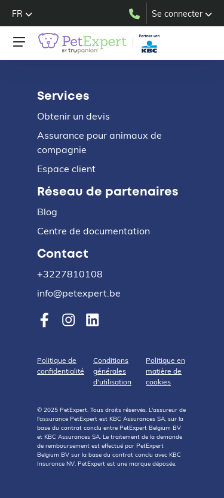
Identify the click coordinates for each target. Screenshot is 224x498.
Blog (47, 212)
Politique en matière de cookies (165, 371)
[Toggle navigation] (19, 42)
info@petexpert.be (79, 293)
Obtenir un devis (73, 116)
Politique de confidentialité (60, 365)
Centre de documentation (93, 231)
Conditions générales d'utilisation (112, 371)
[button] (22, 13)
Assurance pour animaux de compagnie (99, 142)
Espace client (66, 169)
